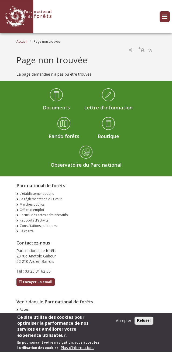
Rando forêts (64, 136)
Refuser (144, 323)
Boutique (108, 136)
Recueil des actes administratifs (44, 215)
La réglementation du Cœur (41, 199)
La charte (27, 231)
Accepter (123, 323)
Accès (24, 309)
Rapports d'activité (34, 220)
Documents (56, 107)
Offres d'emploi (32, 209)
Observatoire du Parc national (86, 165)
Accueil (21, 41)
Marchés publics (32, 204)
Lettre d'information (108, 107)
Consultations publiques (38, 225)
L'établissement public (37, 193)
